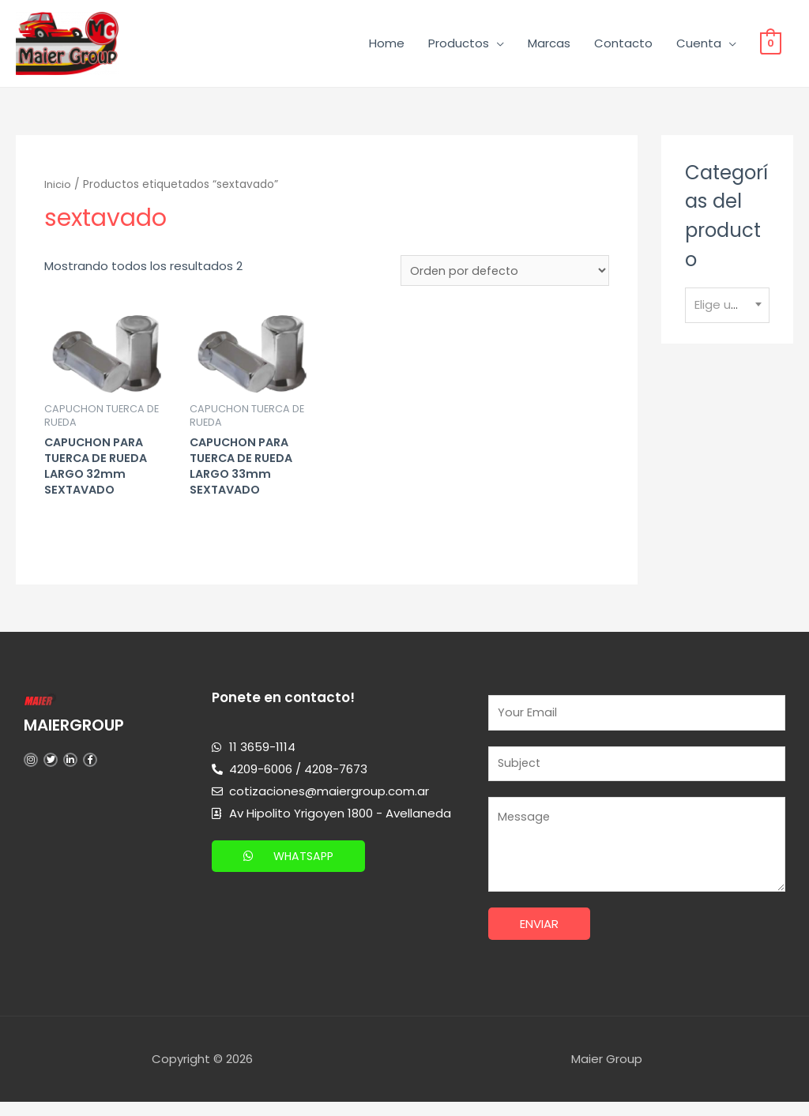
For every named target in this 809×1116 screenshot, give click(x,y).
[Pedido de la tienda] (503, 276)
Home (386, 45)
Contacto (623, 45)
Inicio (58, 189)
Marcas (549, 45)
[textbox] (726, 310)
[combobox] (727, 310)
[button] (291, 866)
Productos (458, 45)
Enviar (539, 938)
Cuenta (698, 45)
